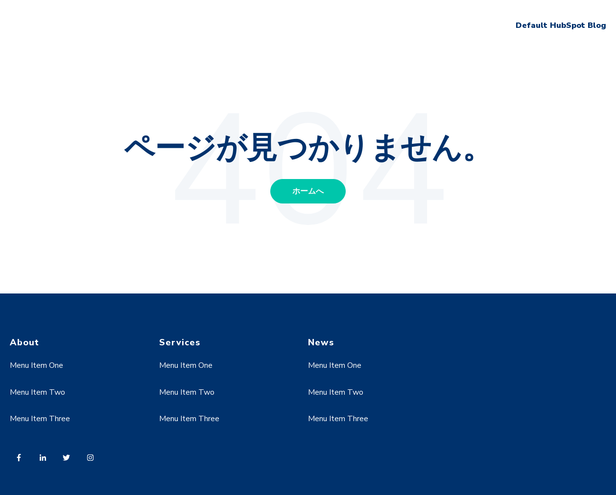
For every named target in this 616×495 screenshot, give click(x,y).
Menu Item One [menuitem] (36, 365)
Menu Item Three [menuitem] (40, 418)
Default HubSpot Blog (561, 25)
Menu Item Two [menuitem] (37, 392)
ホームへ (308, 191)
